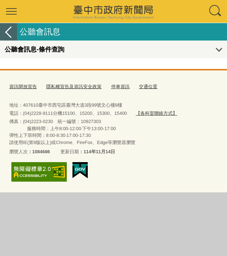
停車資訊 (120, 86)
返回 (8, 32)
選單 (11, 11)
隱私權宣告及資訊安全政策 (74, 86)
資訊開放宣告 (23, 86)
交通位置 (148, 86)
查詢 (215, 11)
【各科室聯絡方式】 (156, 113)
